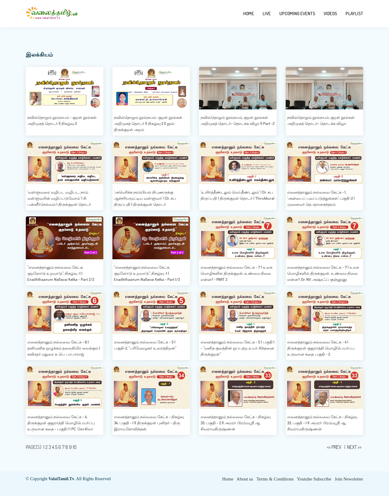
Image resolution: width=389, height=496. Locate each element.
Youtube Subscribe (314, 479)
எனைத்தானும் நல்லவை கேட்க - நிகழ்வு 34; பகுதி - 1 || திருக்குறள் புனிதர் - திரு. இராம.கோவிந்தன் (149, 422)
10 (75, 447)
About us (244, 479)
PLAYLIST (354, 13)
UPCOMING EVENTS (297, 13)
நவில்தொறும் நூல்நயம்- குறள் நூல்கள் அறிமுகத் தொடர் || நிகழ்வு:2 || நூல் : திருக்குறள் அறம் (148, 123)
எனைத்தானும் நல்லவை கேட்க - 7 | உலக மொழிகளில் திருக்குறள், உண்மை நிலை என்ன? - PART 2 (236, 273)
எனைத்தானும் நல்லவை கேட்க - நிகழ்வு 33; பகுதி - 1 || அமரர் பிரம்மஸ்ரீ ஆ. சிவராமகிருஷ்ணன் (322, 422)
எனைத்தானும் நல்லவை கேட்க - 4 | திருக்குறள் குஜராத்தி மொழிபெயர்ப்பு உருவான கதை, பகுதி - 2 (321, 347)
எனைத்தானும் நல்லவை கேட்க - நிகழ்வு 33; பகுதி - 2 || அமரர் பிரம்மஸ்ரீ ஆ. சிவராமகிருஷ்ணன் (235, 422)
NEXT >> (354, 447)
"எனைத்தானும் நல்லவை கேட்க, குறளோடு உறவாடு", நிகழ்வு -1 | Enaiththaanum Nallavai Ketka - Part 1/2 (147, 273)
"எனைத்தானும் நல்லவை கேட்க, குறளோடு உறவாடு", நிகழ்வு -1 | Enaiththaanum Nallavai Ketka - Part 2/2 (60, 273)
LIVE (267, 13)
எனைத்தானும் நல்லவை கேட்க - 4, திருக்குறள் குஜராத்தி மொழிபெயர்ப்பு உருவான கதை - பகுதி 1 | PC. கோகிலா (61, 422)
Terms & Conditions (275, 479)
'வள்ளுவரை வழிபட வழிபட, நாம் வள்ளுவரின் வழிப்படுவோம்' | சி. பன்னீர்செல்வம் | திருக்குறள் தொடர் (59, 198)
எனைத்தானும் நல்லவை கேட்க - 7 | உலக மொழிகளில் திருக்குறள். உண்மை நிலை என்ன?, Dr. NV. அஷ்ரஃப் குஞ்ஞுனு (323, 273)
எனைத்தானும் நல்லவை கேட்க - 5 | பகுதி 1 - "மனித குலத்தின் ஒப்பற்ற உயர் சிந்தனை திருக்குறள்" (237, 347)
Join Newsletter (349, 479)
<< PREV (335, 447)
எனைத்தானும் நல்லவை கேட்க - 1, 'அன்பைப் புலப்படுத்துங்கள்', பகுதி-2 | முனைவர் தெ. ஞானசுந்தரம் (321, 198)
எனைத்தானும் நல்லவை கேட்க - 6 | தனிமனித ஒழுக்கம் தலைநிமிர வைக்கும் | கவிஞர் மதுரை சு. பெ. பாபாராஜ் (63, 347)
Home (227, 479)
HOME (248, 13)
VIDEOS (330, 13)
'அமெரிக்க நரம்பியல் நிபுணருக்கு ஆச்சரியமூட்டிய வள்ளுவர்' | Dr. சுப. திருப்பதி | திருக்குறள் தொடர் (145, 198)
